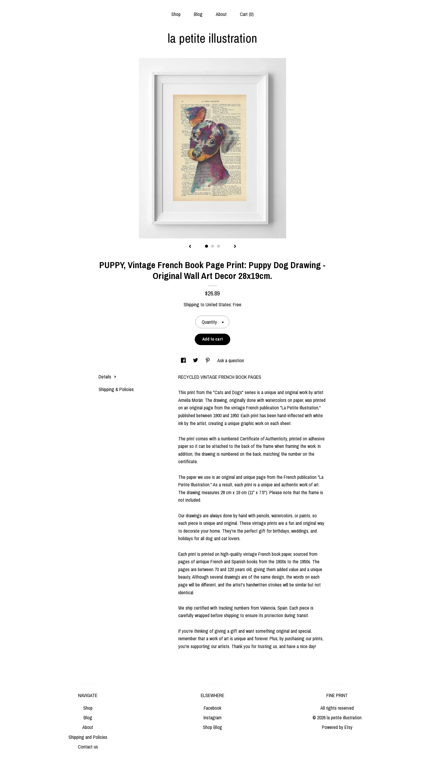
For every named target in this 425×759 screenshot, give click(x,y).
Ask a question (230, 360)
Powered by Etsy (337, 727)
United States (218, 304)
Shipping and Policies (88, 737)
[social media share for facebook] (184, 360)
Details (107, 376)
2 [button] (212, 246)
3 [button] (218, 246)
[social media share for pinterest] (208, 360)
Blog (198, 14)
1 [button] (206, 246)
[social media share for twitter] (196, 360)
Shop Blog (212, 727)
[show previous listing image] (189, 247)
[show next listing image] (235, 247)
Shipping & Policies (116, 389)
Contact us (88, 746)
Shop (176, 14)
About (221, 14)
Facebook (212, 708)
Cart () (247, 14)
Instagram (212, 717)
